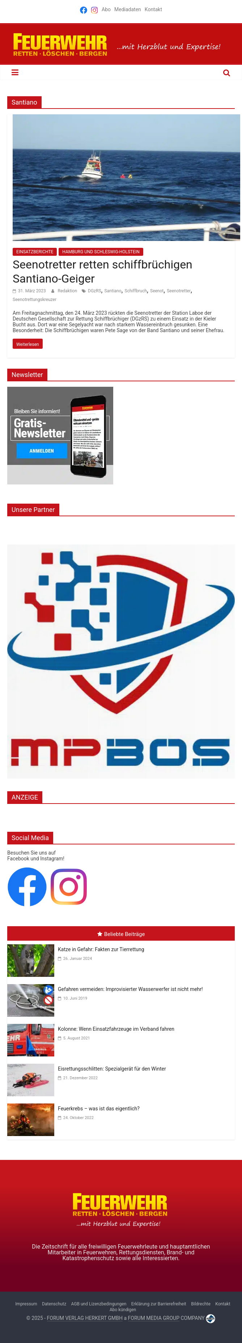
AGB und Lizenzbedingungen (99, 1303)
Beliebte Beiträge (121, 934)
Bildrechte (201, 1303)
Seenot (157, 290)
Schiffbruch (136, 290)
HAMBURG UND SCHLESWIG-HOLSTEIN (100, 251)
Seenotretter (179, 290)
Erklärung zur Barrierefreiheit (158, 1303)
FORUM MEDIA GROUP (153, 1318)
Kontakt (153, 9)
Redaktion (68, 290)
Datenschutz (54, 1303)
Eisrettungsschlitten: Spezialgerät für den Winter (112, 1069)
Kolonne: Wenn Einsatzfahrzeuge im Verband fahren (116, 1029)
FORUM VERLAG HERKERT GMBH (85, 1318)
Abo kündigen (123, 1309)
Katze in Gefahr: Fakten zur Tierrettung (101, 949)
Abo (106, 9)
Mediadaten (127, 9)
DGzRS (94, 290)
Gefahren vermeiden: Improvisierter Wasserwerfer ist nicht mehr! (130, 989)
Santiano (112, 290)
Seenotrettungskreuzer (34, 299)
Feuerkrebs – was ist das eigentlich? (99, 1108)
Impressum (26, 1303)
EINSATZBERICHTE (34, 251)
